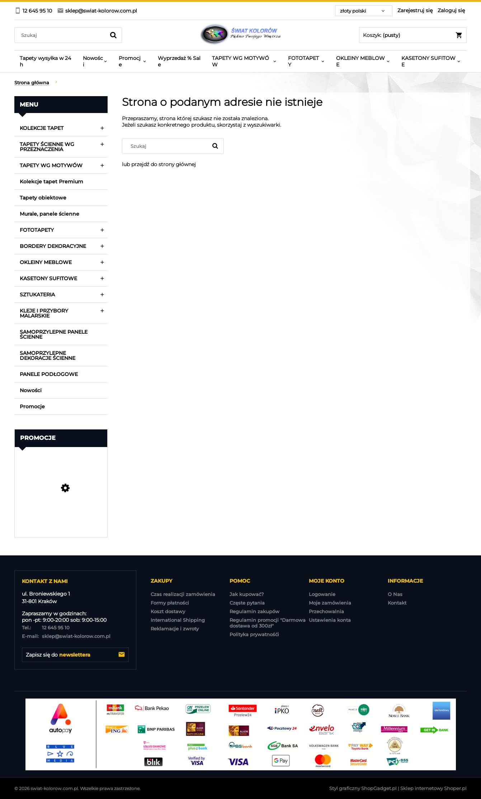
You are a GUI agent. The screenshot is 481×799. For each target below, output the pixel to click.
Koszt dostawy (168, 611)
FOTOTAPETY (37, 230)
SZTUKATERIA (37, 294)
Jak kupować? (247, 594)
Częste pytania (247, 603)
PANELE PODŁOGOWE (49, 374)
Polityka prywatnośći (254, 634)
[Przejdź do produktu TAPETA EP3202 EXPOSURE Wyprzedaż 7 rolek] (61, 508)
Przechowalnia (326, 611)
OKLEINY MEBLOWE (46, 262)
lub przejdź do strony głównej (159, 164)
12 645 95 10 (46, 627)
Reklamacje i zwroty (175, 628)
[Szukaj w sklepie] (61, 35)
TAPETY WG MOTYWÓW (51, 165)
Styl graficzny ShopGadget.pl (363, 788)
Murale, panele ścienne (49, 214)
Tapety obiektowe (43, 197)
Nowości (31, 390)
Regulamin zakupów (254, 611)
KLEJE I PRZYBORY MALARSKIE (44, 313)
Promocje (32, 406)
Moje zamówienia (330, 603)
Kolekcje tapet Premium (51, 181)
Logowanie (322, 594)
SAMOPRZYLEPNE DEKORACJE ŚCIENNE (47, 355)
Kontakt (397, 603)
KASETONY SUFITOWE (48, 278)
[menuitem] (45, 61)
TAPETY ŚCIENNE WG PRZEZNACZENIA (47, 146)
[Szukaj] (113, 35)
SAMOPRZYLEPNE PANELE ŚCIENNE (54, 334)
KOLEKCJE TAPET (41, 128)
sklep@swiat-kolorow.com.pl (66, 636)
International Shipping (178, 620)
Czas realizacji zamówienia (183, 594)
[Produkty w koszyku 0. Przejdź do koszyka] (413, 35)
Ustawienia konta (330, 620)
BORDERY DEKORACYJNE (53, 246)
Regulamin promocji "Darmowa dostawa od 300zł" (268, 623)
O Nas (395, 594)
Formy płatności (170, 603)
